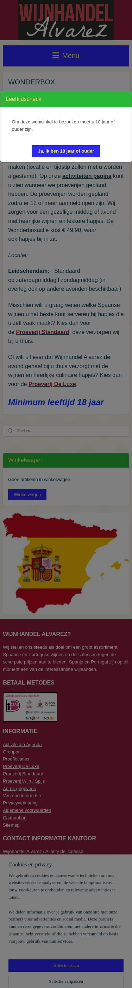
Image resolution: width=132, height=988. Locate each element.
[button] (66, 151)
